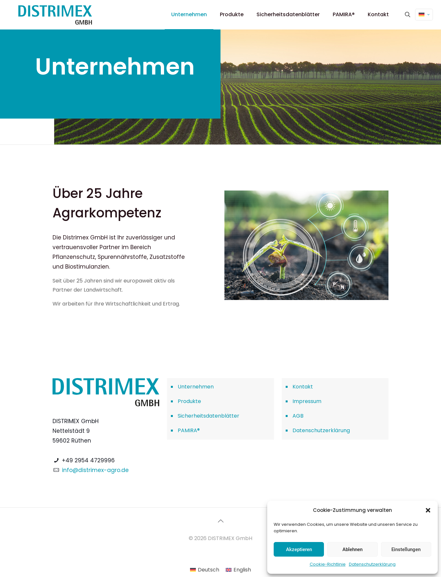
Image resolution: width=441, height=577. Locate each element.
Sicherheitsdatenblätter (208, 416)
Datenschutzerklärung (372, 564)
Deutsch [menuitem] (208, 569)
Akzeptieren (299, 549)
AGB (298, 416)
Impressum (306, 401)
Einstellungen (406, 549)
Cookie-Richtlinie (328, 564)
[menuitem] (204, 569)
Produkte (189, 401)
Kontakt (302, 386)
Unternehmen (196, 386)
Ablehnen (352, 549)
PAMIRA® (189, 430)
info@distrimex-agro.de (95, 470)
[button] (428, 510)
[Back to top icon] (220, 521)
